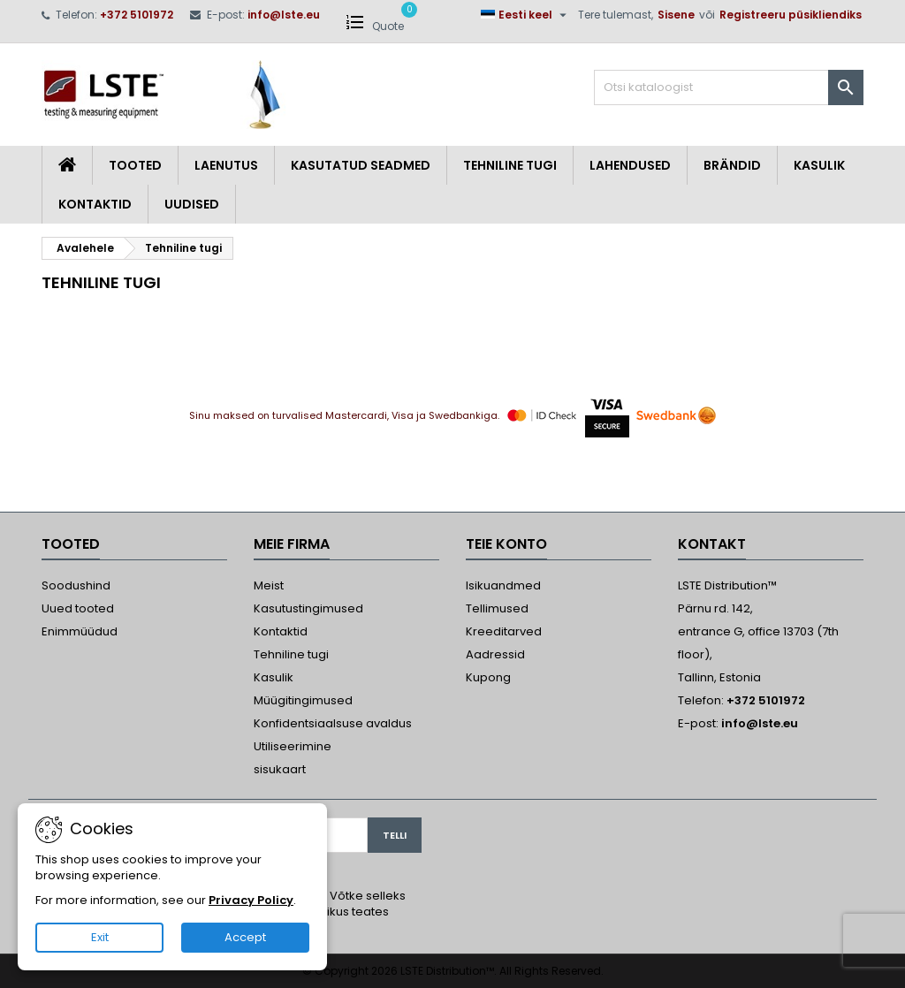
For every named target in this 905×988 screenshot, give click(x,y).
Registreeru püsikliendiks (790, 14)
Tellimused (497, 608)
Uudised (191, 204)
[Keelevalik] (526, 15)
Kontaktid (95, 204)
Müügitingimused (303, 700)
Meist (269, 585)
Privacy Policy (251, 900)
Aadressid (495, 654)
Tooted (135, 165)
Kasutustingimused (308, 608)
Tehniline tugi (510, 165)
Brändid (732, 165)
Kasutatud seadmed (360, 165)
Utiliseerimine (292, 746)
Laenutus (226, 165)
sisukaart (280, 769)
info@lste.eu (283, 14)
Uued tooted (78, 608)
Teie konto (506, 544)
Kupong (488, 677)
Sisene (676, 14)
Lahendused (630, 165)
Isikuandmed (503, 585)
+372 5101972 (136, 14)
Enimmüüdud (80, 631)
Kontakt (712, 544)
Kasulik (819, 165)
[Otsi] (728, 87)
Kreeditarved (504, 631)
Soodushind (76, 585)
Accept (245, 937)
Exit (100, 937)
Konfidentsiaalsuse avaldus (333, 723)
